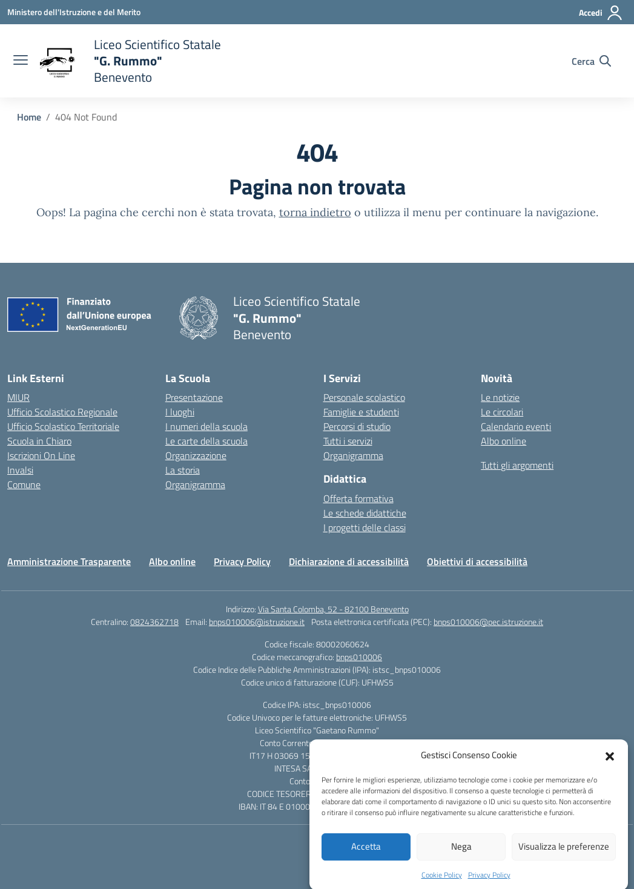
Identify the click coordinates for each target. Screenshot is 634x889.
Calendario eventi (516, 426)
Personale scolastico (364, 397)
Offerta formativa (358, 498)
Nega (461, 853)
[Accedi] (601, 12)
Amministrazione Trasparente (69, 561)
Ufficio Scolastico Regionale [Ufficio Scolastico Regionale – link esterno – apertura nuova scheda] (62, 412)
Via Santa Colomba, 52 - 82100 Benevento (333, 609)
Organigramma (195, 484)
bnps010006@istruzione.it (257, 621)
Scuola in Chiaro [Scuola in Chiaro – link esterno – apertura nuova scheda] (39, 441)
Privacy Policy (489, 881)
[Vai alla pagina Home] (29, 117)
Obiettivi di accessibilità (477, 561)
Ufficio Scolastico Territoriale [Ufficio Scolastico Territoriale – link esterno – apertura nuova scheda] (63, 426)
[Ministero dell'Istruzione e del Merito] (73, 11)
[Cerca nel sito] (591, 61)
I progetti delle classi (364, 527)
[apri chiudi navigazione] (20, 61)
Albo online (503, 441)
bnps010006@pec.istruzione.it (488, 621)
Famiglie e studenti (361, 412)
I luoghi (179, 412)
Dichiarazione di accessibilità (349, 561)
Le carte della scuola (206, 441)
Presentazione (194, 397)
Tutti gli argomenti (517, 465)
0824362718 (154, 621)
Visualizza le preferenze (563, 853)
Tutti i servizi (347, 441)
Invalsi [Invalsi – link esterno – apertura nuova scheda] (20, 470)
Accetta (366, 853)
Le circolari (502, 412)
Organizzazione (195, 455)
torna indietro (315, 212)
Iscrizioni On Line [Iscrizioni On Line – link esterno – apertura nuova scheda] (41, 455)
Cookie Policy (441, 881)
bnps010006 (359, 656)
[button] (610, 762)
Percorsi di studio (357, 426)
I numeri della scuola (206, 426)
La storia (182, 470)
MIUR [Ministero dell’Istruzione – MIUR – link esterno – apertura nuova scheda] (18, 397)
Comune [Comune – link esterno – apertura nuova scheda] (24, 484)
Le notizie (500, 397)
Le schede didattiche (364, 513)
